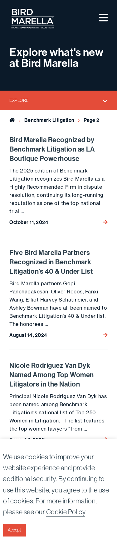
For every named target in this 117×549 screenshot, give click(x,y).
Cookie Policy (65, 512)
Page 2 (92, 120)
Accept (14, 529)
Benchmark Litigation (49, 120)
